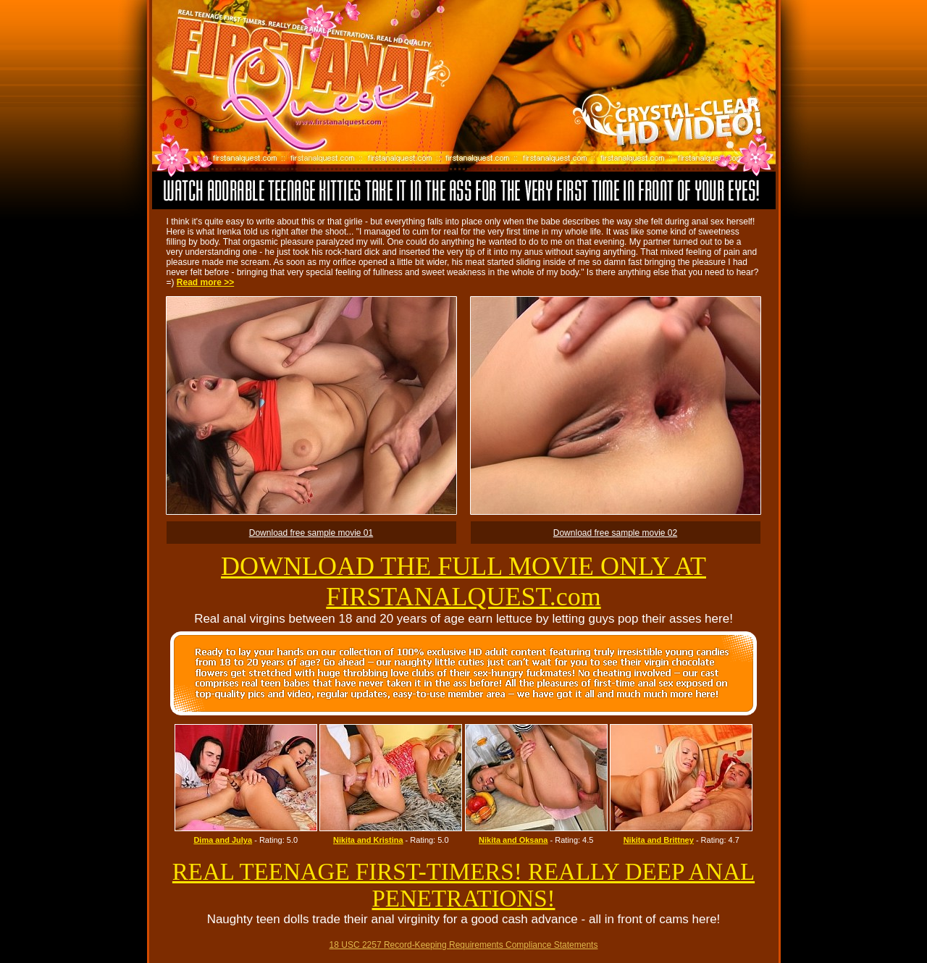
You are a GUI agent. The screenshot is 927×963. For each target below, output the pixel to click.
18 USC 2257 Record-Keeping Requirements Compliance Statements (464, 945)
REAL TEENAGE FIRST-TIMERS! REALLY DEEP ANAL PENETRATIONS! (463, 885)
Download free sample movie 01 (311, 533)
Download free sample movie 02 (615, 533)
